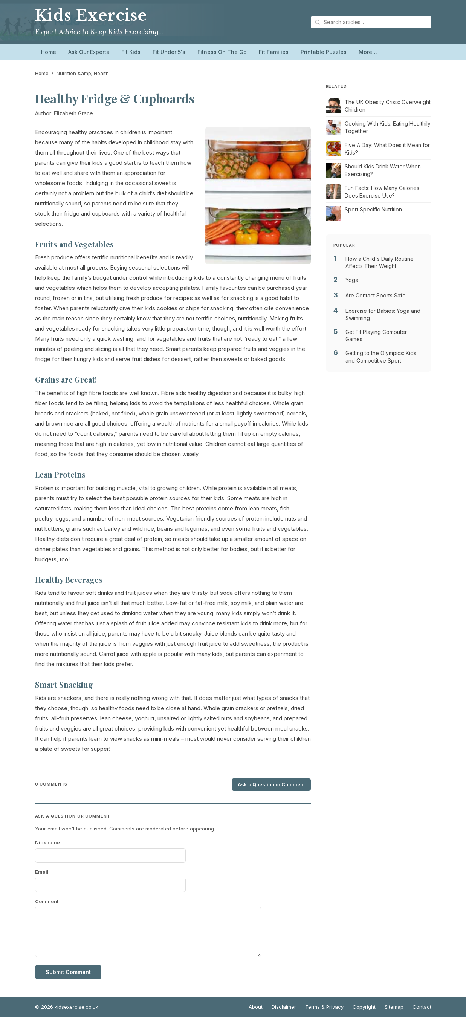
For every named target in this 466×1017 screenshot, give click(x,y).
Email (42, 872)
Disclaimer (284, 1007)
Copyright (364, 1007)
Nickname (47, 842)
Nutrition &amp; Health (83, 73)
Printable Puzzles (324, 52)
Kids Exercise (91, 15)
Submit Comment (68, 972)
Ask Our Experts (88, 52)
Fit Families (274, 52)
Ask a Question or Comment (271, 784)
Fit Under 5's (169, 52)
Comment (46, 901)
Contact (422, 1007)
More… (368, 52)
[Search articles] (371, 22)
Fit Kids (131, 52)
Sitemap (394, 1007)
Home (48, 52)
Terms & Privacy (324, 1007)
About (256, 1007)
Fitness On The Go (222, 52)
